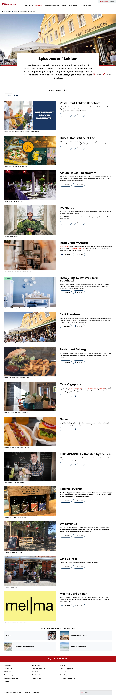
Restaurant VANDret (77, 248)
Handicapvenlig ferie (52, 6)
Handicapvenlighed (11, 678)
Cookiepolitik (36, 675)
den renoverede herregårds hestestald (80, 388)
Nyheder (63, 672)
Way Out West (37, 678)
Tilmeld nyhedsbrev (39, 669)
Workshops (64, 675)
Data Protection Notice (32, 692)
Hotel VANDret (64, 246)
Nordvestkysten (104, 1)
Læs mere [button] (65, 115)
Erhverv (112, 1)
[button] (97, 74)
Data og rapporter (66, 669)
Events (63, 6)
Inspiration (39, 6)
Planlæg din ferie (85, 6)
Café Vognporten (99, 388)
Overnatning (73, 6)
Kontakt (35, 672)
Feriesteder (29, 6)
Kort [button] (16, 95)
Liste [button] (8, 95)
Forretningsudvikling (67, 678)
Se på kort (79, 115)
